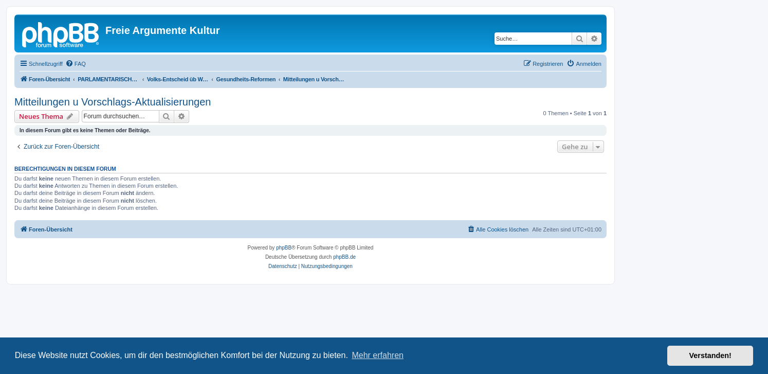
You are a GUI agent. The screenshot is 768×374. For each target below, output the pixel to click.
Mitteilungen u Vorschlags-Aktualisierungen (112, 102)
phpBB (283, 248)
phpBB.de (344, 257)
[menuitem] (75, 64)
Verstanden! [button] (710, 355)
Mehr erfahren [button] (378, 355)
